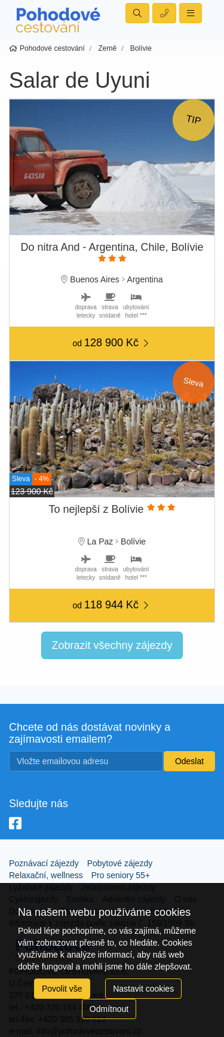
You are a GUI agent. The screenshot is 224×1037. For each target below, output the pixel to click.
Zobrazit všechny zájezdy (111, 645)
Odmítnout (109, 1009)
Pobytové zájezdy (120, 863)
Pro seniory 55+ (120, 875)
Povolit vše (62, 988)
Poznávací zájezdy (44, 863)
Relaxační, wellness (46, 875)
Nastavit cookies (143, 988)
